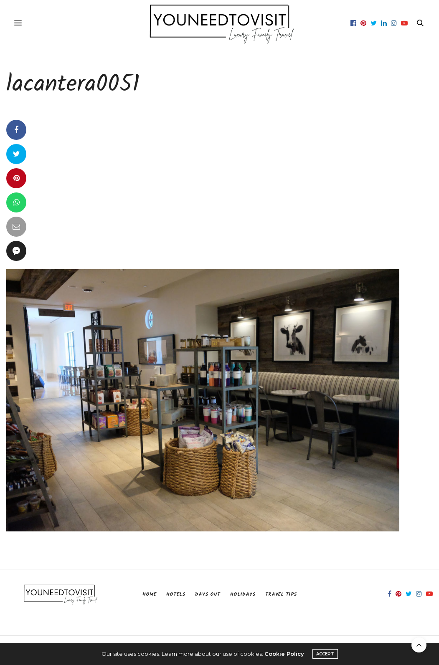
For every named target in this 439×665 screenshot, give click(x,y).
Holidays (242, 594)
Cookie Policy (284, 653)
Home (149, 594)
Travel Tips (281, 594)
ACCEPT (325, 654)
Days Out (207, 594)
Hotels (175, 594)
